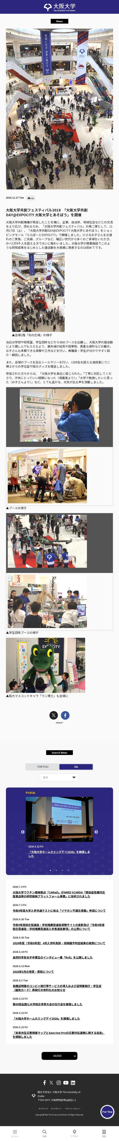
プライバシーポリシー (73, 1108)
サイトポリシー (56, 1108)
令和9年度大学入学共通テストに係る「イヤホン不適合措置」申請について (59, 910)
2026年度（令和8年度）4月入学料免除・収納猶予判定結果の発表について (59, 943)
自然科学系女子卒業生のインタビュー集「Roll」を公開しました (53, 957)
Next (96, 832)
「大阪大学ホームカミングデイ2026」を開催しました (46, 1018)
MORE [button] (57, 1055)
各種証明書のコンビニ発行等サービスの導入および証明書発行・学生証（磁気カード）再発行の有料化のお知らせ (57, 988)
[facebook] (65, 716)
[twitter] (53, 716)
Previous (23, 832)
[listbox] (59, 777)
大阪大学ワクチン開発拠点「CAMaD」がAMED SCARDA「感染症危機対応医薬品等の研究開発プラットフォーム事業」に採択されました (59, 894)
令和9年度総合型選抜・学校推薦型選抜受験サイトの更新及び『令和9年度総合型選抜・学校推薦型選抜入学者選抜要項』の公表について (59, 927)
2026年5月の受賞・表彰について (33, 972)
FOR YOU (42, 767)
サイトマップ (43, 1108)
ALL (76, 767)
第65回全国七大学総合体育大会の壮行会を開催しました (47, 1004)
